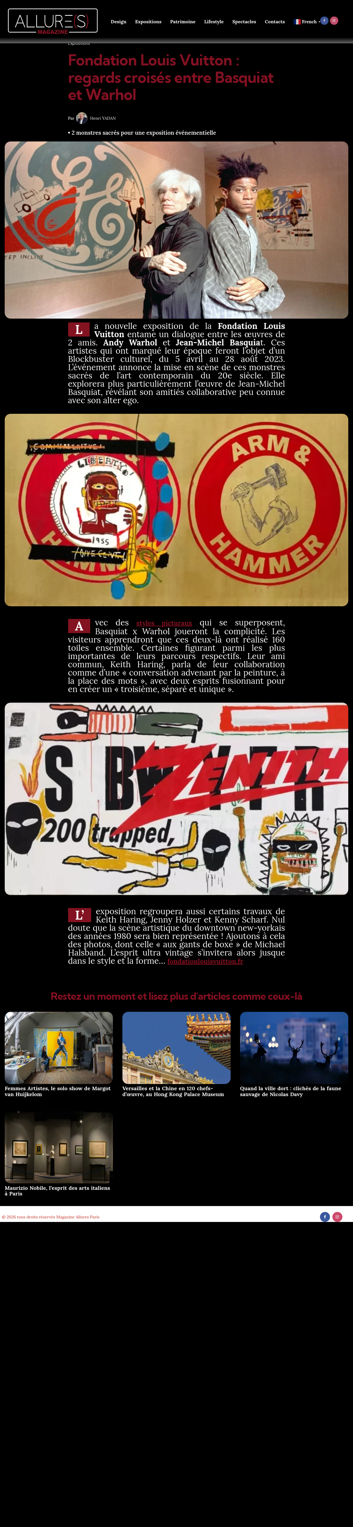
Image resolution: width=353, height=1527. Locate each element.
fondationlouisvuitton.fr (215, 960)
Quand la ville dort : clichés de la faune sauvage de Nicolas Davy (290, 1090)
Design (119, 21)
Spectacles (244, 21)
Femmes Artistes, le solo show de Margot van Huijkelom (58, 1090)
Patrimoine (183, 21)
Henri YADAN (103, 118)
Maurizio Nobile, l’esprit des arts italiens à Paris (57, 1190)
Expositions (148, 21)
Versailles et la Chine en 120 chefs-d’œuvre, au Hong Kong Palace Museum (173, 1090)
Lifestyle (214, 21)
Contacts (275, 21)
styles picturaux (165, 622)
